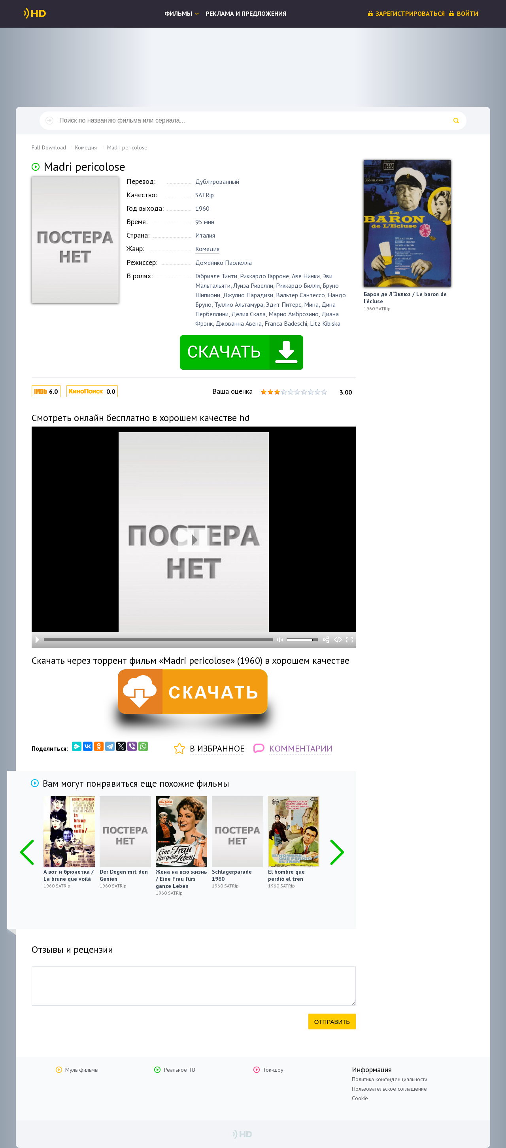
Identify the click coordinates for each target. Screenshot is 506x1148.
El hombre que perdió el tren (286, 875)
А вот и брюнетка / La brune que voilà (68, 875)
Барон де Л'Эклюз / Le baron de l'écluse (405, 298)
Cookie (360, 1098)
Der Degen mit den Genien (124, 875)
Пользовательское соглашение (389, 1088)
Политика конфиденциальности (389, 1079)
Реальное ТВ (179, 1069)
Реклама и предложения (246, 13)
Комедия (207, 249)
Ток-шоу (273, 1069)
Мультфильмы (81, 1069)
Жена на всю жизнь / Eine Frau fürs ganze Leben (181, 878)
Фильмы (178, 13)
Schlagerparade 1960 (232, 875)
